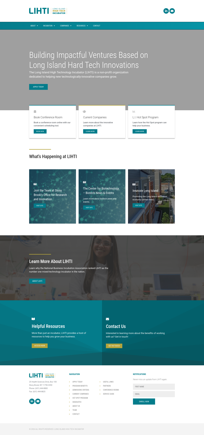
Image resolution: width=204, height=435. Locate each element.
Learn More (139, 131)
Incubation (49, 26)
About (34, 26)
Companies (65, 26)
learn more (90, 131)
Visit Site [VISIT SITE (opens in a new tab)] (39, 206)
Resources (82, 26)
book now (40, 131)
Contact (96, 26)
